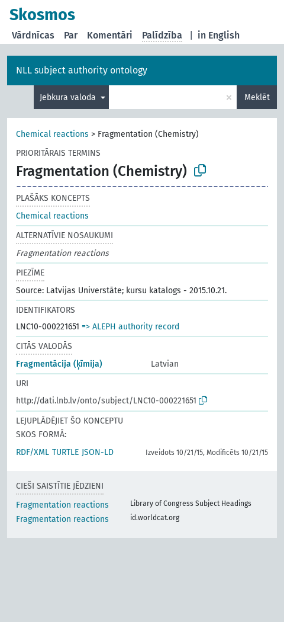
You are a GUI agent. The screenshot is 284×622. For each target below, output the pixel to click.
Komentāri (110, 35)
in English (219, 35)
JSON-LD (98, 452)
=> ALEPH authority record (130, 327)
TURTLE (65, 452)
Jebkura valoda (69, 97)
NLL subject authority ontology (81, 70)
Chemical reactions (52, 134)
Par (71, 35)
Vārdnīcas (33, 35)
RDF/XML (32, 452)
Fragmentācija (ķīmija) (59, 364)
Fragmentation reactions (62, 505)
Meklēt (257, 97)
